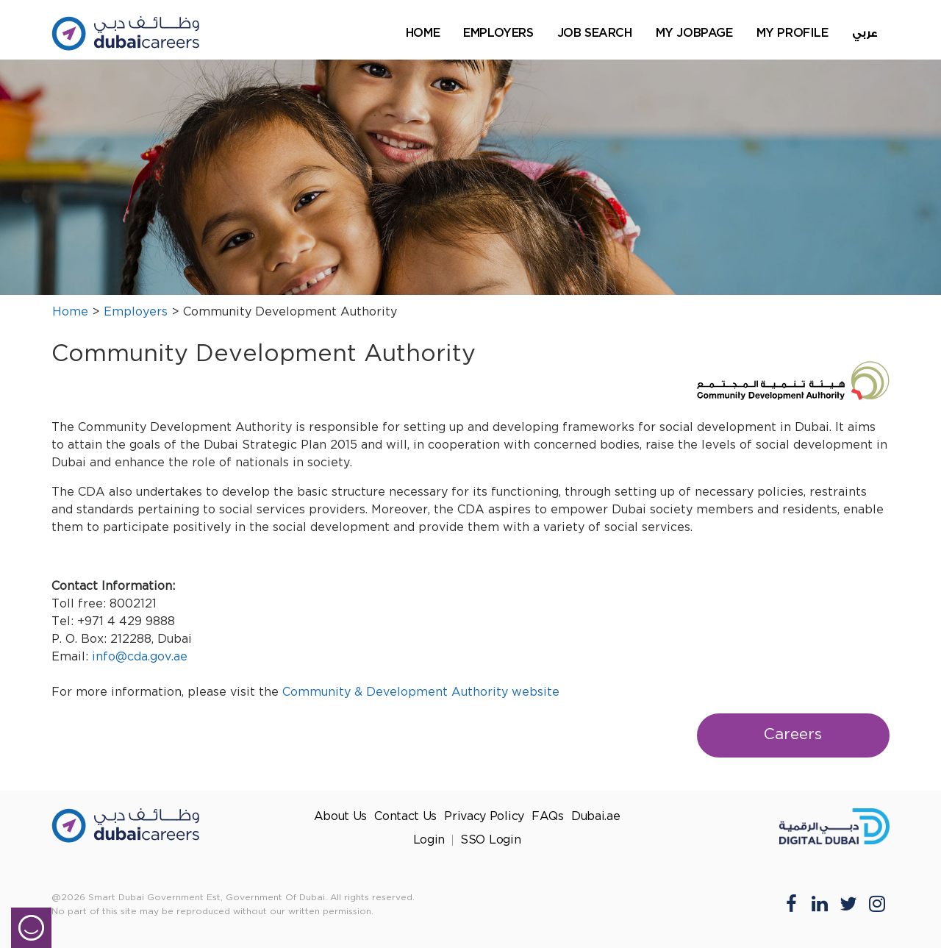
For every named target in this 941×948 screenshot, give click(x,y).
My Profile (792, 32)
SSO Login (490, 840)
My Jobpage (694, 32)
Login (429, 840)
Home (423, 32)
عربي (865, 33)
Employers (498, 32)
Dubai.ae (595, 816)
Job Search (594, 32)
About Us (341, 816)
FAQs (548, 816)
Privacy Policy (484, 816)
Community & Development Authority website (420, 692)
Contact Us (405, 816)
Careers (793, 734)
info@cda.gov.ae (139, 657)
